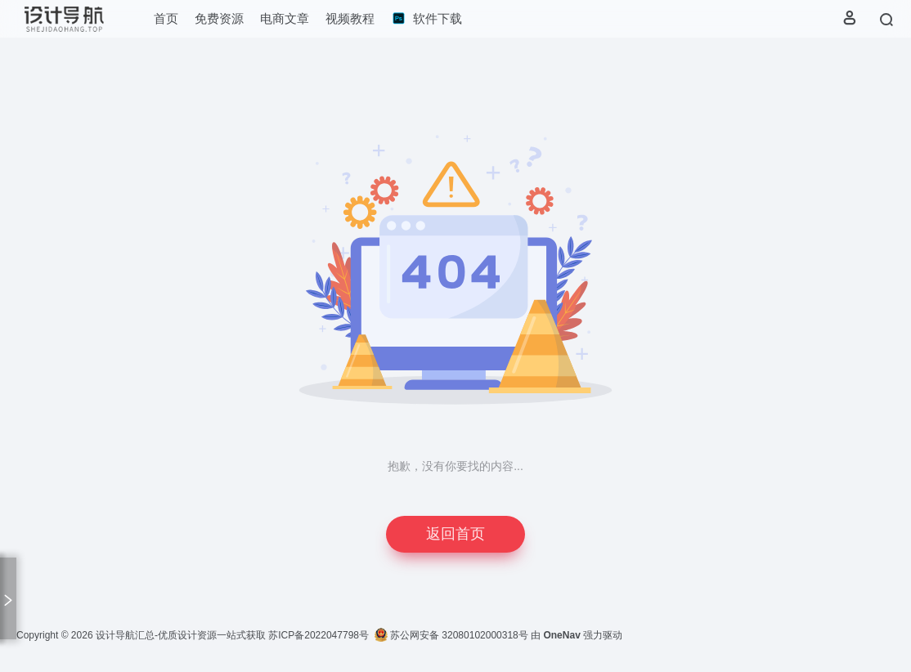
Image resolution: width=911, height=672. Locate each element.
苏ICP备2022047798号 (318, 635)
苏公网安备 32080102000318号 (451, 635)
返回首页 (455, 534)
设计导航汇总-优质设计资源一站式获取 (181, 635)
